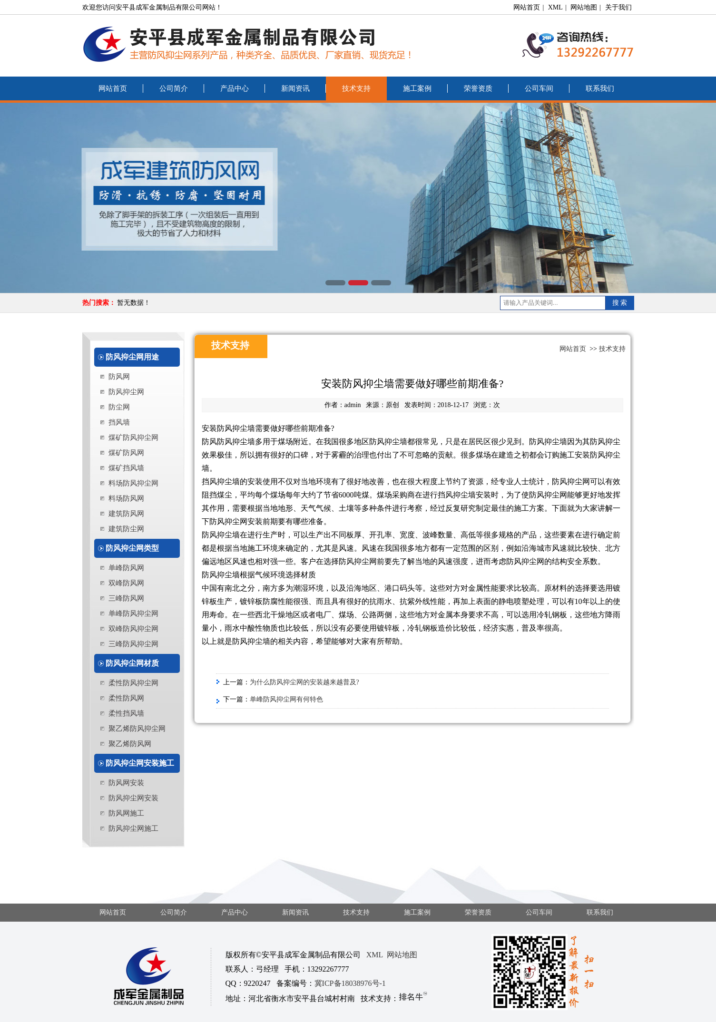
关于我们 (618, 7)
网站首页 (526, 7)
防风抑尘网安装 (133, 798)
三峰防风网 (126, 598)
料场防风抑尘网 (133, 483)
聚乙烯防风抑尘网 (137, 728)
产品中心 (234, 88)
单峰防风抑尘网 (133, 613)
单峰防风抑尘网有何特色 (286, 699)
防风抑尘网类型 (132, 548)
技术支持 (356, 88)
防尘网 (119, 407)
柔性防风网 (126, 698)
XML (555, 7)
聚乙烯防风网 (129, 744)
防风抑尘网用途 (132, 357)
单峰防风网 (126, 568)
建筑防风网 (126, 513)
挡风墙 (119, 422)
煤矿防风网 (126, 453)
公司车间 (539, 88)
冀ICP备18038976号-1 (350, 983)
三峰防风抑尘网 (133, 644)
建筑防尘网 (126, 529)
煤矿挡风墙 (126, 468)
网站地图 (583, 7)
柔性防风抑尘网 (133, 683)
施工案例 (417, 88)
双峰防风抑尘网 (133, 629)
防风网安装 (126, 783)
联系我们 (600, 88)
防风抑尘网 (126, 392)
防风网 (119, 376)
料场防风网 (126, 498)
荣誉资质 (478, 88)
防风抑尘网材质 (132, 663)
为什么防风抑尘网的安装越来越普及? (304, 682)
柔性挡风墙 (126, 713)
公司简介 (173, 88)
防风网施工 (126, 813)
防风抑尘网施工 (133, 828)
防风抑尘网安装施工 (140, 763)
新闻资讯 (295, 88)
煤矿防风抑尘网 (133, 437)
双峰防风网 (126, 583)
